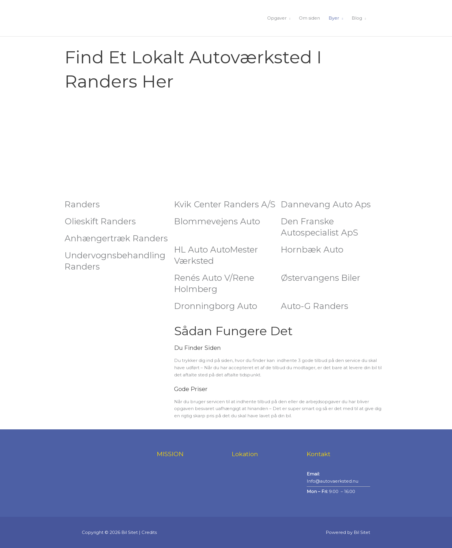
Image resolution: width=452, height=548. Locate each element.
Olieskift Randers (101, 221)
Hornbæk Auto (313, 249)
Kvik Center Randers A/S (226, 204)
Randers (82, 204)
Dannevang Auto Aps (326, 204)
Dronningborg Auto (216, 306)
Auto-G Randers (315, 306)
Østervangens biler (321, 277)
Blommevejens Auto (218, 221)
